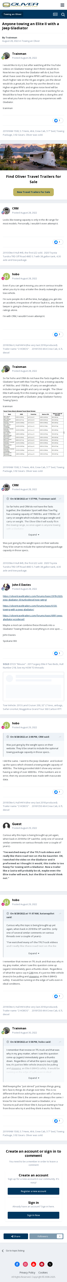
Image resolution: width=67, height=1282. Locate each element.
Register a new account (33, 1191)
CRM (40, 736)
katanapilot (47, 913)
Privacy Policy (27, 1272)
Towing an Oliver (31, 40)
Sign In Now (33, 1215)
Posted (24, 57)
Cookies (43, 1272)
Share (15, 1236)
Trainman (44, 498)
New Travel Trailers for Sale (33, 192)
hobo (41, 1041)
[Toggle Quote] (8, 498)
